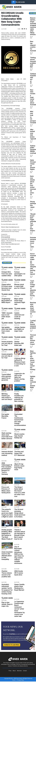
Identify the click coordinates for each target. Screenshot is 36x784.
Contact (25, 670)
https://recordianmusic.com (12, 227)
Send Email (7, 237)
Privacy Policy (20, 680)
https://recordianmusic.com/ (13, 244)
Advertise (19, 670)
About (14, 670)
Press (10, 670)
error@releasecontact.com (7, 255)
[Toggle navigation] (13, 2)
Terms (13, 680)
